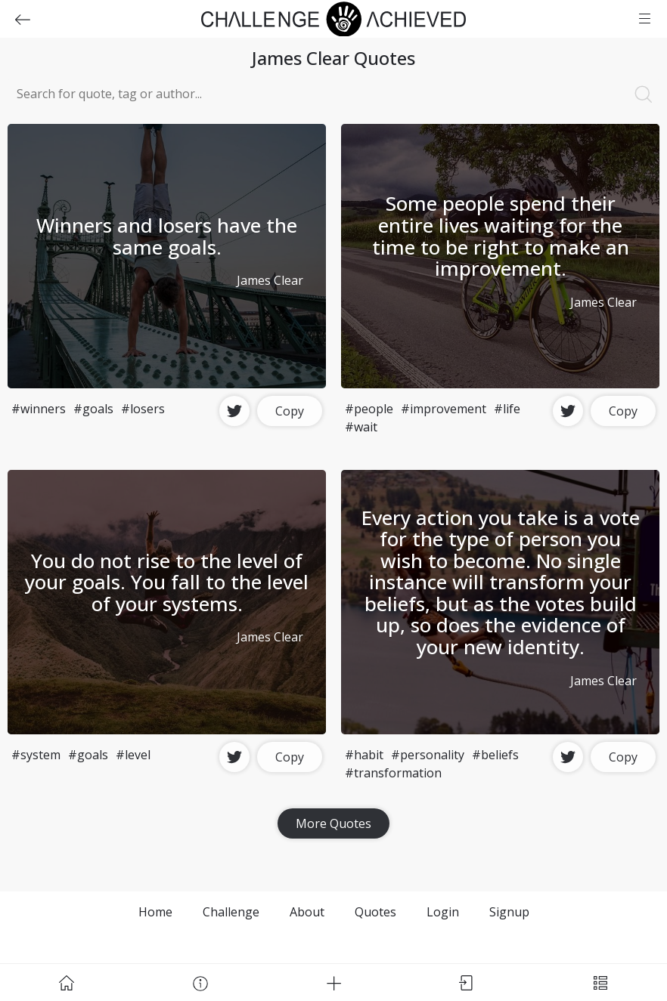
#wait (361, 427)
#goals (93, 408)
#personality (427, 754)
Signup (509, 912)
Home (155, 912)
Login (443, 912)
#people (369, 408)
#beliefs (495, 754)
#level (133, 754)
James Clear (270, 280)
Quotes (375, 912)
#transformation (393, 773)
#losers (143, 408)
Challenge (231, 912)
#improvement (443, 408)
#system (35, 754)
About (307, 912)
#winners (38, 408)
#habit (364, 754)
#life (507, 408)
